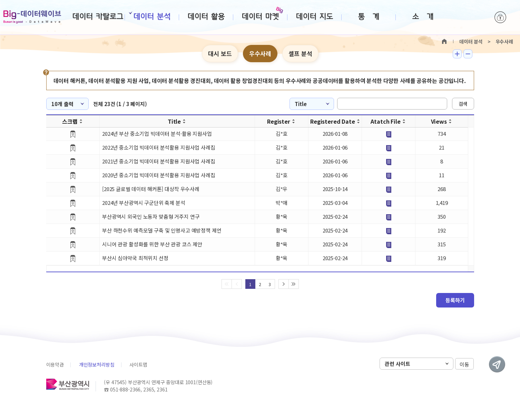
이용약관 (55, 364)
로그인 (500, 17)
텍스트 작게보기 (467, 53)
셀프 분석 (300, 53)
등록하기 (455, 300)
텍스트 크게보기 (457, 53)
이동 (464, 364)
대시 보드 (220, 53)
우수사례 (260, 53)
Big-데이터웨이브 (32, 17)
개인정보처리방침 (97, 364)
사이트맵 (138, 364)
